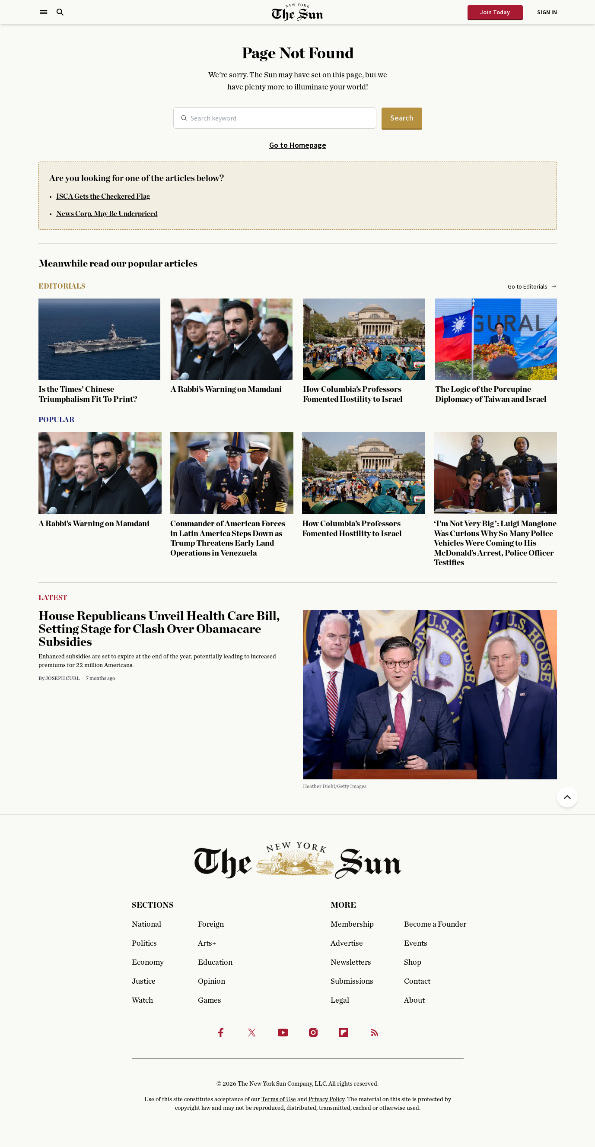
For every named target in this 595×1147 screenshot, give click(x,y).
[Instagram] (313, 1032)
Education (215, 962)
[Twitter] (252, 1032)
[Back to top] (567, 797)
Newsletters (351, 962)
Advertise (347, 943)
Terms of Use (278, 1099)
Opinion (211, 981)
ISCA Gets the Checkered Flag (103, 196)
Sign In (547, 12)
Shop (412, 962)
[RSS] (374, 1032)
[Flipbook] (343, 1032)
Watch (142, 1000)
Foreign (211, 924)
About (414, 1000)
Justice (144, 981)
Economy (148, 962)
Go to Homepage (297, 145)
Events (415, 943)
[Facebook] (221, 1032)
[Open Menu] (43, 12)
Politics (144, 943)
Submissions (352, 981)
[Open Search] (60, 12)
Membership (352, 924)
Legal (340, 1000)
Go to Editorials (532, 286)
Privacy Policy (326, 1099)
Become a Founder (434, 924)
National (146, 924)
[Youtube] (283, 1032)
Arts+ (207, 943)
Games (209, 1000)
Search (402, 118)
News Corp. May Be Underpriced (107, 213)
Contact (417, 981)
